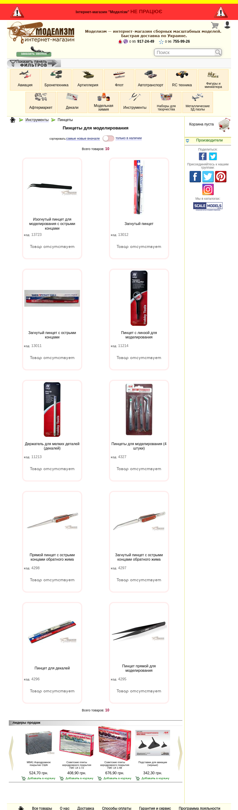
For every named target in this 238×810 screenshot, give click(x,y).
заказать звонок (34, 53)
